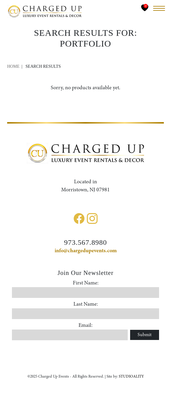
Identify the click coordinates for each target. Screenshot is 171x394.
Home (13, 66)
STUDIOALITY (131, 376)
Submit (145, 335)
